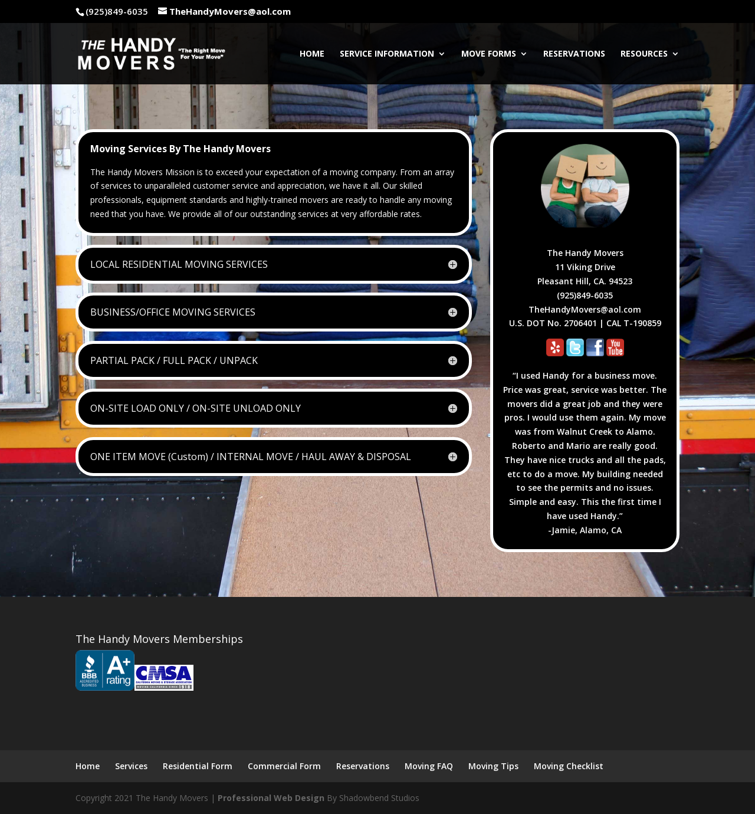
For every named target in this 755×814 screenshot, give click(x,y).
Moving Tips (493, 766)
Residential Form (197, 766)
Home (312, 54)
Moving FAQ (429, 766)
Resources (644, 54)
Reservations (574, 54)
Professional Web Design (271, 797)
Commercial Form (284, 766)
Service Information (387, 54)
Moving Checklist (568, 766)
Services (131, 766)
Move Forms (488, 54)
